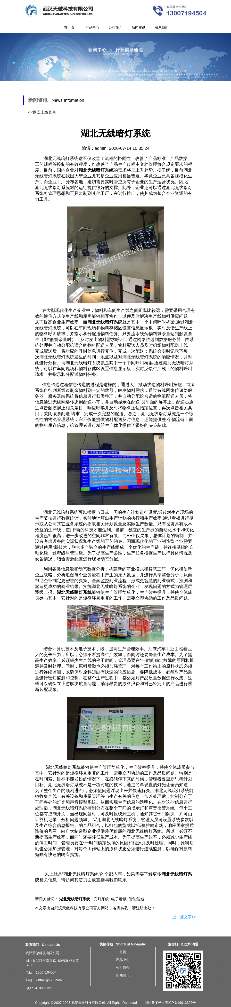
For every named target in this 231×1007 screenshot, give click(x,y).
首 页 (69, 27)
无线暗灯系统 (148, 831)
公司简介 (115, 27)
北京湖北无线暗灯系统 (9, 959)
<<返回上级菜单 (42, 112)
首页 (122, 952)
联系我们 (161, 27)
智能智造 (136, 899)
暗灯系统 (167, 413)
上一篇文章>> (184, 917)
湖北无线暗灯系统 (81, 874)
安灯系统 (101, 899)
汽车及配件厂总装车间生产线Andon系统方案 (219, 957)
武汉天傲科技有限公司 (73, 908)
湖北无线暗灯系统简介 (217, 950)
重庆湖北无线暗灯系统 (13, 967)
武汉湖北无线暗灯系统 (9, 970)
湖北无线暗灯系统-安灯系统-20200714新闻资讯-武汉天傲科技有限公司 (219, 10)
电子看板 (119, 899)
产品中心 (92, 27)
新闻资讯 (138, 27)
